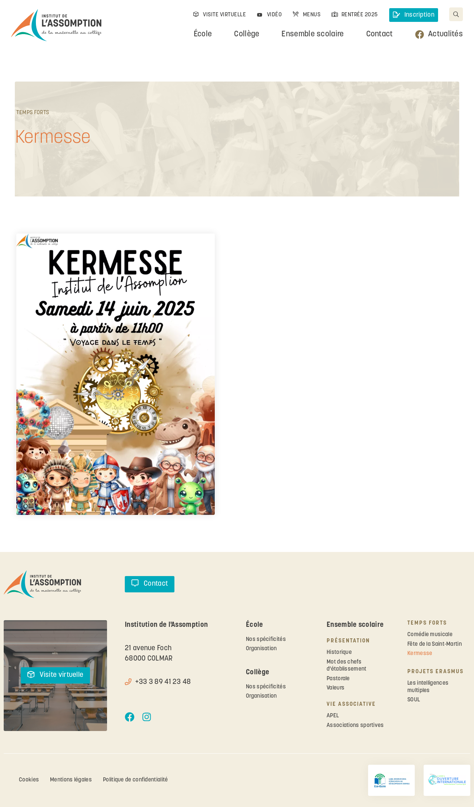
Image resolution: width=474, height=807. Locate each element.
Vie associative (351, 704)
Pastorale (338, 679)
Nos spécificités (266, 639)
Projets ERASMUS (435, 672)
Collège (246, 34)
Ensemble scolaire (312, 34)
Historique (339, 652)
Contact (379, 34)
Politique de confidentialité (135, 780)
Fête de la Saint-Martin (434, 644)
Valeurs (335, 688)
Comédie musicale (430, 635)
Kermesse (419, 653)
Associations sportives (355, 725)
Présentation (348, 641)
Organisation (261, 649)
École (203, 34)
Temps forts (32, 113)
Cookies (29, 780)
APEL (333, 716)
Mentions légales (71, 780)
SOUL (413, 700)
